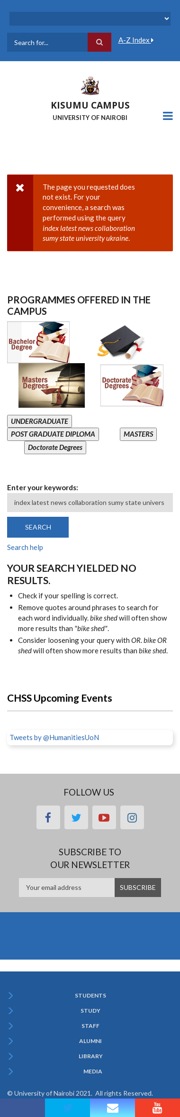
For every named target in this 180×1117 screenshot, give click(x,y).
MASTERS (138, 434)
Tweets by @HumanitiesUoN (54, 737)
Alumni (90, 1041)
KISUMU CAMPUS (90, 105)
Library (91, 1056)
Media (92, 1071)
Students (90, 995)
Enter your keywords (41, 487)
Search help (25, 547)
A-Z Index (135, 40)
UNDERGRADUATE (39, 421)
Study (90, 1011)
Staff (90, 1026)
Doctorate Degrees (55, 447)
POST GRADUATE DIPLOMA (53, 434)
